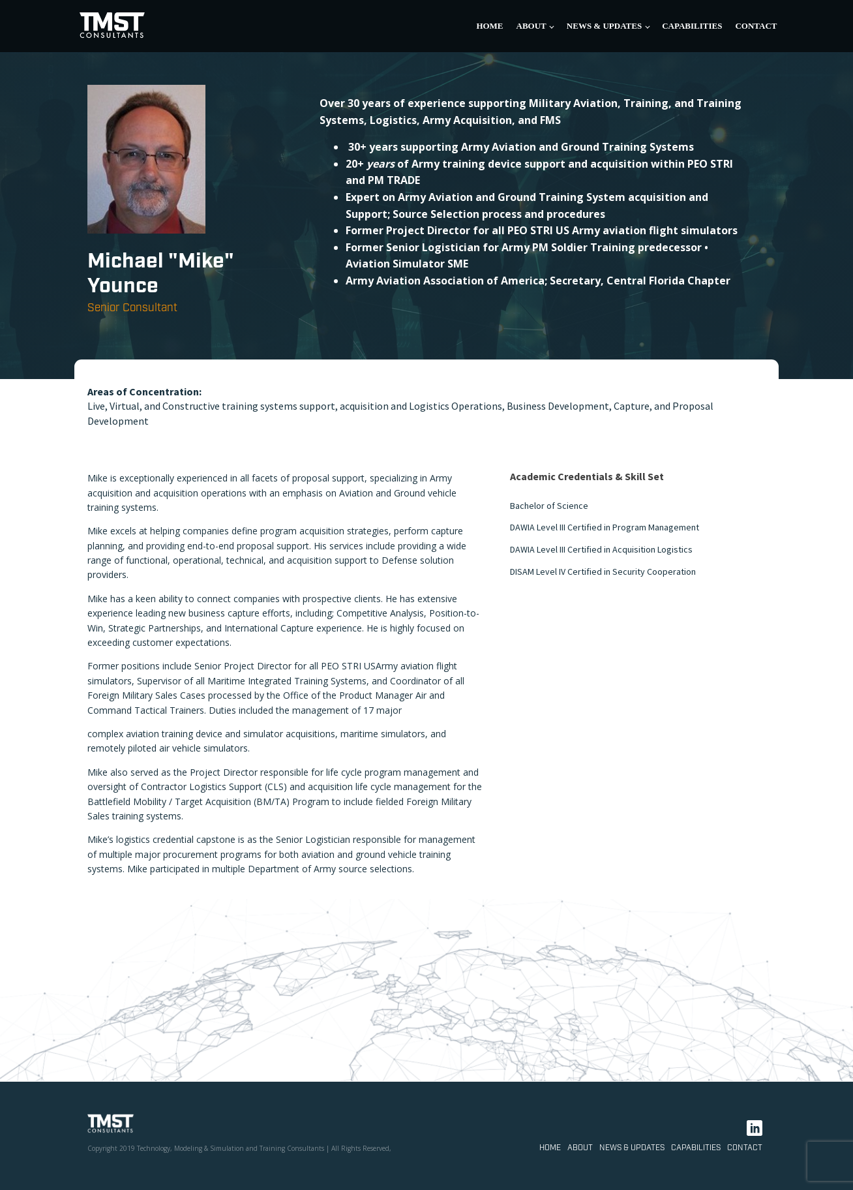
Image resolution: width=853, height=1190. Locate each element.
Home (489, 26)
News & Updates (604, 26)
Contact (756, 26)
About (531, 26)
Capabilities (692, 26)
